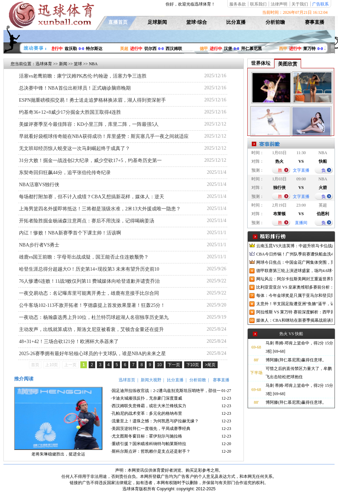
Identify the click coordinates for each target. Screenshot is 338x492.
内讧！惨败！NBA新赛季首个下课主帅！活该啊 (70, 232)
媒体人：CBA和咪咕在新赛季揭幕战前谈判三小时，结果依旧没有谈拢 (294, 320)
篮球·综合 (196, 22)
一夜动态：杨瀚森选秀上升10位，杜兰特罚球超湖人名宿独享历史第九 (94, 317)
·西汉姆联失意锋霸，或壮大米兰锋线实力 (148, 405)
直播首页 (118, 22)
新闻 (63, 63)
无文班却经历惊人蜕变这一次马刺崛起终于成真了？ (74, 148)
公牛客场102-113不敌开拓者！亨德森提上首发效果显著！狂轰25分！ (92, 305)
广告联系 (320, 4)
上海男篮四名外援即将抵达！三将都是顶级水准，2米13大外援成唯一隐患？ (100, 208)
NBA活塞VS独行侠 (39, 184)
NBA (93, 63)
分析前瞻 (275, 22)
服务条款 (237, 4)
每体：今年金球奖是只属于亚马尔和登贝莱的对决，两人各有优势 (294, 295)
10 (159, 364)
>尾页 (210, 364)
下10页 (192, 364)
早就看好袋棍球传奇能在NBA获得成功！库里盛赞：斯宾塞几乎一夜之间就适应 (104, 136)
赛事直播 (314, 22)
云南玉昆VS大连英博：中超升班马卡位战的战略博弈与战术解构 (294, 245)
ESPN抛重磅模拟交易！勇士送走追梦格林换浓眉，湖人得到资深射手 (92, 100)
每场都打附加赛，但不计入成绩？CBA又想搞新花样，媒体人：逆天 (91, 196)
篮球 (78, 63)
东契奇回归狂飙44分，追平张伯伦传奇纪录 (65, 172)
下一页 (174, 364)
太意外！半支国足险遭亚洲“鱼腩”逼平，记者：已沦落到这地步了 (294, 303)
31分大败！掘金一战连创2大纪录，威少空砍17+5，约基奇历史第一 (90, 160)
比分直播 (236, 22)
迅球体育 (44, 63)
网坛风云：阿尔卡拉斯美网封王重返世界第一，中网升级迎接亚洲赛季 (294, 279)
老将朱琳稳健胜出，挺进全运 (58, 454)
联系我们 (258, 4)
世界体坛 (260, 63)
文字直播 (301, 170)
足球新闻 (157, 22)
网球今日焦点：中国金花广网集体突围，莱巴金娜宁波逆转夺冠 (294, 262)
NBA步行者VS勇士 (39, 245)
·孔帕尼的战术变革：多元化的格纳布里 (146, 413)
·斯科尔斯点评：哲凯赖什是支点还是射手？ (150, 451)
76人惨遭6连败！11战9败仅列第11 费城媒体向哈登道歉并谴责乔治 (89, 281)
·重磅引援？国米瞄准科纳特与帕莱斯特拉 (148, 443)
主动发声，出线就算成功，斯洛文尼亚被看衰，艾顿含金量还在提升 (91, 329)
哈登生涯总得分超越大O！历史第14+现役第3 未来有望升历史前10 (89, 269)
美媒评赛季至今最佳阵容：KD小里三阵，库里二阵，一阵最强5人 (89, 124)
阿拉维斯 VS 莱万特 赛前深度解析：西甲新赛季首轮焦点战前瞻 (294, 312)
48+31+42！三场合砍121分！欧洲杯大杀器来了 (69, 341)
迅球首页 (127, 380)
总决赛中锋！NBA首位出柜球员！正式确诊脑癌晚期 (75, 88)
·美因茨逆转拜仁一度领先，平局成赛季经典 (150, 428)
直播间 (301, 222)
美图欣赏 (287, 64)
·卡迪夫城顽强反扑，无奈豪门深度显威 (146, 398)
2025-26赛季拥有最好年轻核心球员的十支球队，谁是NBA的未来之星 (92, 353)
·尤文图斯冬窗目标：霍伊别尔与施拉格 (146, 436)
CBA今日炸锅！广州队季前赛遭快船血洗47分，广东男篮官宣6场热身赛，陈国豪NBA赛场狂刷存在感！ (294, 254)
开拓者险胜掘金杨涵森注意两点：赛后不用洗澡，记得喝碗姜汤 (86, 220)
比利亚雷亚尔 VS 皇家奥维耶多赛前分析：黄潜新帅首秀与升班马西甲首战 (294, 287)
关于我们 (299, 4)
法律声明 (279, 4)
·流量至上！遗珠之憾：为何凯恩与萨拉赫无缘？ (155, 421)
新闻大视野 (151, 380)
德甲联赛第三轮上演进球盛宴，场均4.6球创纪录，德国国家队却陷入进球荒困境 (294, 270)
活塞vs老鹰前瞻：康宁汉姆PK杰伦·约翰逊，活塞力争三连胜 (83, 76)
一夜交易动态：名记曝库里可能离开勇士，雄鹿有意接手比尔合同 (89, 293)
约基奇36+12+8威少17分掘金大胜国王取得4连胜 (70, 112)
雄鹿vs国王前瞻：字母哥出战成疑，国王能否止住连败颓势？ (84, 257)
